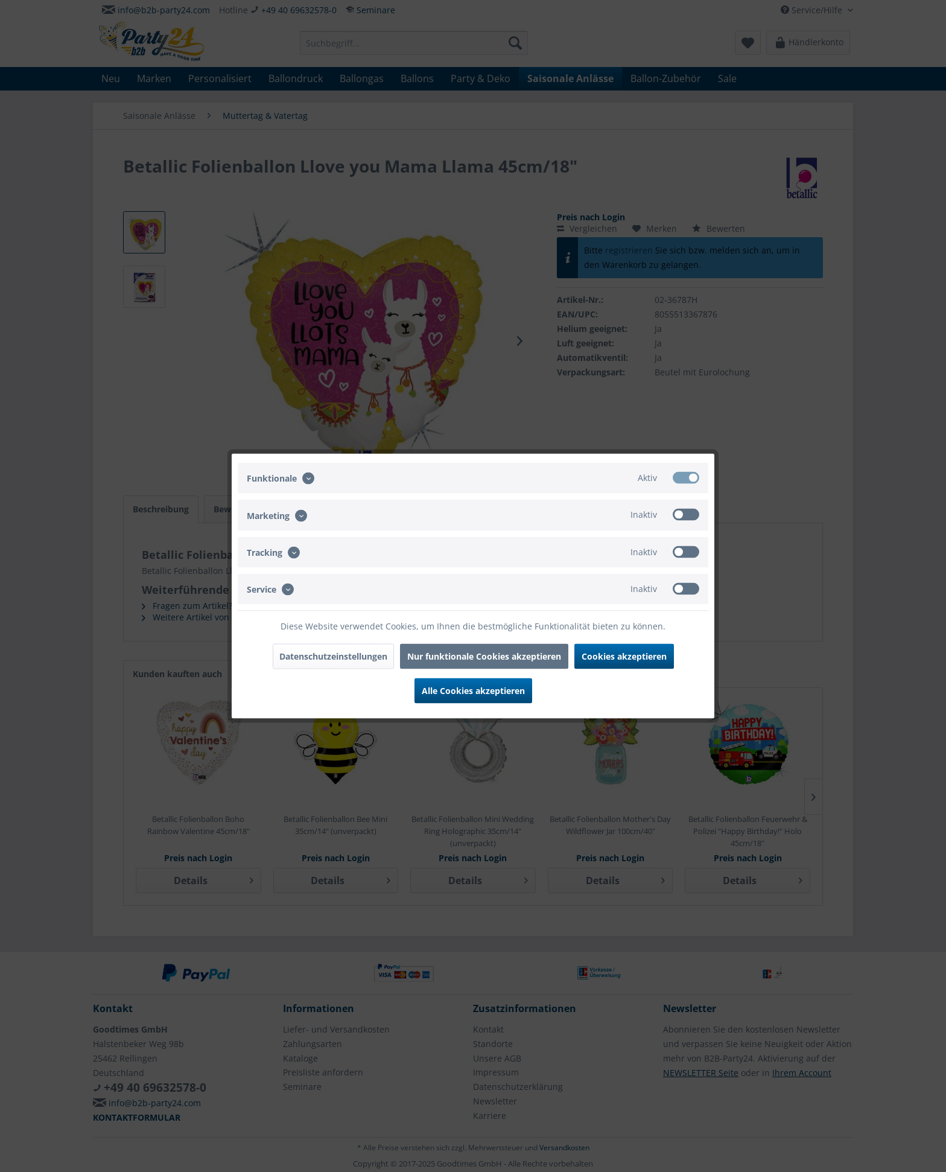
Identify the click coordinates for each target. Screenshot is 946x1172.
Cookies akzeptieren (624, 656)
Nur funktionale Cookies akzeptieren (484, 656)
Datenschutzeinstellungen (333, 656)
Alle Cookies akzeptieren (473, 690)
